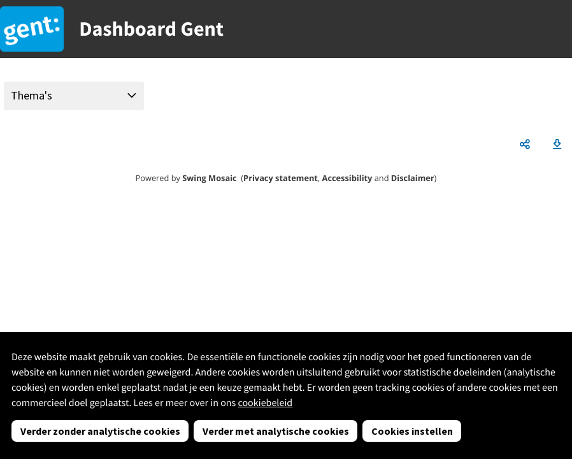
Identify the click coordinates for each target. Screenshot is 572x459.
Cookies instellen (412, 431)
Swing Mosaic (209, 178)
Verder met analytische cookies (276, 431)
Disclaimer (412, 178)
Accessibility (347, 178)
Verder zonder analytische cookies (100, 431)
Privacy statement (280, 178)
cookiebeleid (265, 403)
